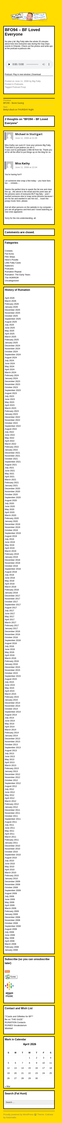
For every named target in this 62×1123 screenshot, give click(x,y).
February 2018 (12, 589)
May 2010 (9, 866)
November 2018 (12, 563)
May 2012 (9, 795)
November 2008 (12, 920)
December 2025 (12, 310)
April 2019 (10, 548)
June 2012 (10, 792)
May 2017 (9, 616)
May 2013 (9, 759)
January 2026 (11, 307)
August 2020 (11, 500)
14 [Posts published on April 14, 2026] (22, 1068)
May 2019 (9, 545)
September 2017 (13, 604)
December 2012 (12, 774)
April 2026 (10, 298)
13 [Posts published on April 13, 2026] (15, 1068)
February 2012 (12, 804)
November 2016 (12, 634)
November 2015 (12, 670)
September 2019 (13, 533)
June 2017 (10, 613)
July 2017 (9, 610)
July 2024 (9, 360)
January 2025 (11, 342)
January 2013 (11, 771)
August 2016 (11, 643)
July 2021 (9, 467)
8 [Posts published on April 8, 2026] (29, 1063)
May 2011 (9, 831)
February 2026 (12, 304)
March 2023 (10, 408)
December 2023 (12, 381)
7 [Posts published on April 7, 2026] (22, 1063)
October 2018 (11, 566)
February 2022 (12, 447)
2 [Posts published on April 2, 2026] (36, 1058)
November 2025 (12, 313)
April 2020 (10, 512)
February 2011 (12, 840)
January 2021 (11, 485)
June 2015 (10, 685)
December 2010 (12, 845)
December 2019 (12, 524)
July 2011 (9, 825)
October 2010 (11, 851)
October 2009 (11, 887)
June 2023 (10, 399)
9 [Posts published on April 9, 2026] (36, 1063)
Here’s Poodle (11, 260)
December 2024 (12, 345)
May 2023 (9, 402)
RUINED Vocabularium (16, 1025)
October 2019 (11, 530)
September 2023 (13, 390)
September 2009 (13, 890)
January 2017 (11, 628)
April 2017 (10, 619)
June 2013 (10, 756)
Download (36, 74)
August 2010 (11, 857)
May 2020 (9, 509)
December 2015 (12, 667)
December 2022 (12, 417)
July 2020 (9, 503)
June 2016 (10, 649)
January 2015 (11, 700)
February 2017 (12, 625)
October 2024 (11, 351)
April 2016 (10, 655)
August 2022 (11, 429)
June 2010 (10, 863)
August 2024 (11, 357)
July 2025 (9, 325)
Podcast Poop (19, 87)
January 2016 (11, 664)
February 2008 (12, 947)
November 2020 (12, 491)
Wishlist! (9, 1028)
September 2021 (13, 461)
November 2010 (12, 848)
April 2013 (10, 762)
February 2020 (12, 518)
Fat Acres (9, 254)
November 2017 (12, 598)
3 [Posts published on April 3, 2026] (43, 1058)
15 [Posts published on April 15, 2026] (29, 1068)
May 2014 (9, 723)
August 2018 (11, 572)
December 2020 (12, 488)
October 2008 (11, 923)
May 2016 (9, 652)
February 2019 (12, 554)
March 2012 (10, 801)
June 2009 (10, 899)
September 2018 (13, 569)
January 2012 (11, 807)
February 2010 (12, 875)
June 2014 (10, 720)
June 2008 (10, 935)
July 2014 (9, 717)
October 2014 (11, 709)
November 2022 (12, 420)
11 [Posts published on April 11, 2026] (50, 1063)
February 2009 (12, 911)
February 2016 (12, 661)
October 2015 (11, 673)
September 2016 (13, 640)
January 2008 (11, 950)
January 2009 (11, 914)
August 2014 (11, 714)
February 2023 (12, 411)
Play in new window (21, 74)
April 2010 (10, 869)
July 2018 (9, 575)
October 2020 (11, 494)
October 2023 (11, 387)
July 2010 (9, 860)
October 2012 (11, 780)
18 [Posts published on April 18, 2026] (50, 1068)
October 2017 (11, 601)
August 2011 (11, 822)
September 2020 (13, 497)
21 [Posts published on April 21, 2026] (22, 1073)
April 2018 (10, 584)
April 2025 (10, 333)
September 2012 (13, 783)
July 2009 (9, 896)
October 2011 (11, 816)
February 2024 (12, 375)
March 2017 (10, 622)
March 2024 (10, 372)
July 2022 (9, 432)
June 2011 (10, 828)
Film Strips (10, 257)
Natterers (9, 265)
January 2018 (11, 592)
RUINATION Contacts (15, 1022)
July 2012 (9, 789)
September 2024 (13, 354)
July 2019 (9, 539)
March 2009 (10, 908)
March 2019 (10, 551)
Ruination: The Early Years (17, 274)
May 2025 (9, 330)
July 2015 (9, 682)
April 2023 (10, 405)
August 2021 (11, 464)
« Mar (7, 1086)
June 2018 (10, 578)
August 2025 (11, 322)
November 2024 (12, 348)
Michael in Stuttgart (28, 134)
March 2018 (10, 586)
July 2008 (9, 932)
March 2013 (10, 765)
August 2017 (11, 607)
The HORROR (12, 277)
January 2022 (11, 450)
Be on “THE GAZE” (14, 1019)
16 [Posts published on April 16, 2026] (36, 1068)
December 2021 (12, 453)
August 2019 (11, 536)
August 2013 (11, 750)
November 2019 (12, 527)
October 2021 (11, 458)
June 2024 (10, 363)
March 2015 (10, 694)
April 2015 (10, 691)
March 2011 (10, 837)
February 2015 (12, 697)
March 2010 (10, 872)
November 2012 (12, 777)
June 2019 (10, 542)
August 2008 (11, 929)
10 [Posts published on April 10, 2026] (43, 1063)
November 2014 (12, 706)
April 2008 (10, 941)
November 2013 (12, 741)
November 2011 (12, 813)
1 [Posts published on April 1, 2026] (29, 1058)
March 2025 (10, 336)
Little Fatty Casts (13, 262)
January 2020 (11, 521)
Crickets (9, 251)
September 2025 (13, 319)
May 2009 (9, 902)
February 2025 (12, 339)
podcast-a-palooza (18, 48)
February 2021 (12, 482)
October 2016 (11, 637)
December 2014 (12, 703)
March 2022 (10, 444)
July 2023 (9, 396)
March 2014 (10, 729)
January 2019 (11, 557)
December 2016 (12, 631)
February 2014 (12, 732)
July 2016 (9, 646)
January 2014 (11, 735)
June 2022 (10, 435)
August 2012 (11, 786)
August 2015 (11, 679)
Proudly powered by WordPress (18, 1114)
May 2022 (9, 438)
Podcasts (18, 84)
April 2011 (10, 834)
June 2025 (10, 327)
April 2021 (10, 476)
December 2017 (12, 595)
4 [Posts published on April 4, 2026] (50, 1058)
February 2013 (12, 768)
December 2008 (12, 917)
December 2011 (12, 810)
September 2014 (13, 712)
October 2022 (11, 423)
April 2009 (10, 905)
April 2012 (10, 798)
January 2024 (11, 378)
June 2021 (10, 470)
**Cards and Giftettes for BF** (19, 1016)
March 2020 (10, 515)
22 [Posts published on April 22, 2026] (29, 1073)
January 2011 (11, 843)
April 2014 (10, 726)
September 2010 (13, 854)
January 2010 (11, 878)
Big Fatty (36, 81)
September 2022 (13, 426)
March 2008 (10, 944)
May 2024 (9, 366)
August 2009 (11, 893)
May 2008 (9, 938)
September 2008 (13, 926)
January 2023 (11, 414)
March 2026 (10, 301)
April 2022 (10, 441)
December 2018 (12, 560)
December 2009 (12, 881)
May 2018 (9, 581)
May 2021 (9, 473)
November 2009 (12, 884)
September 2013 (13, 747)
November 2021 (12, 455)
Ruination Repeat (13, 271)
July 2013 (9, 753)
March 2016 (10, 658)
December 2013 (12, 738)
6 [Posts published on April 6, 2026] (15, 1063)
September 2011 (13, 819)
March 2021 (10, 479)
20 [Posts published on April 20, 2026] (15, 1073)
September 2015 (13, 676)
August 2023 (11, 393)
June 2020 (10, 506)
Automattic (11, 1117)
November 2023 (12, 384)
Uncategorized (12, 280)
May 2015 (9, 688)
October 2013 (11, 744)
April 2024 (10, 369)
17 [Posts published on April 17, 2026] (43, 1068)
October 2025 (11, 316)
